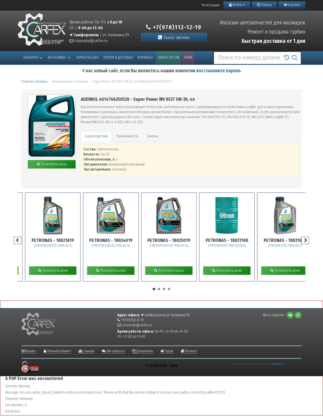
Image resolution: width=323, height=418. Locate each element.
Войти (237, 5)
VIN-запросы (113, 351)
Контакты (145, 57)
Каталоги (32, 57)
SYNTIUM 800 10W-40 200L (236, 245)
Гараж (188, 57)
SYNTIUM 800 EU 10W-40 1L (62, 245)
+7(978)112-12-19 (173, 27)
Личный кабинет (57, 351)
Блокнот (189, 351)
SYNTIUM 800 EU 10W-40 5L (178, 245)
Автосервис (59, 57)
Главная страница (34, 81)
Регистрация (211, 5)
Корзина (292, 5)
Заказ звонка (174, 37)
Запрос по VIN (168, 57)
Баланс (28, 351)
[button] (153, 289)
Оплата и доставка (118, 57)
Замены (152, 136)
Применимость (127, 136)
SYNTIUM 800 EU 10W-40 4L (119, 245)
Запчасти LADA (87, 57)
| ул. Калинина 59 (99, 35)
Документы (142, 351)
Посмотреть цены (52, 164)
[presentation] (17, 240)
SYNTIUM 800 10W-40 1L (294, 245)
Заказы (264, 5)
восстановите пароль (218, 71)
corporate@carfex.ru (88, 40)
